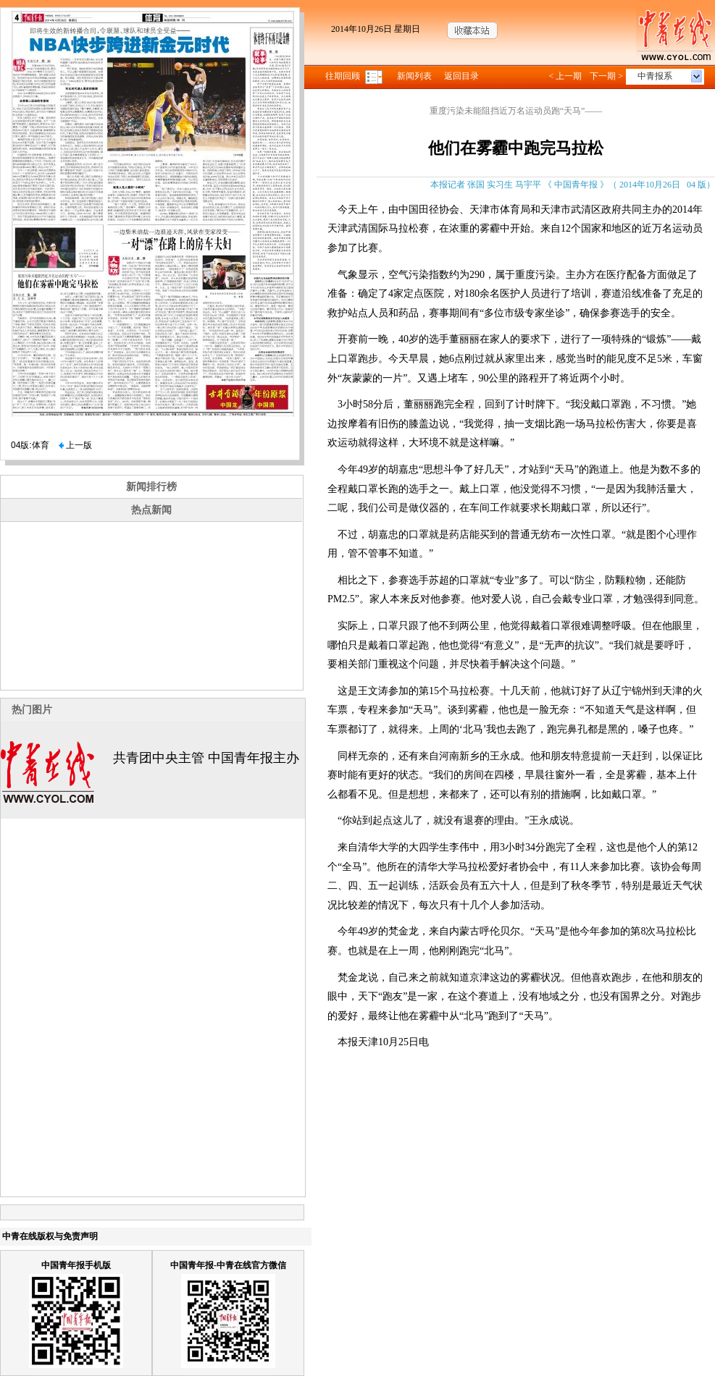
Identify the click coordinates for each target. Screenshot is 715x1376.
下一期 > (606, 76)
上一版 (75, 445)
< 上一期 (565, 76)
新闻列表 (414, 76)
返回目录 (461, 76)
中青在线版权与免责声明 (50, 1236)
